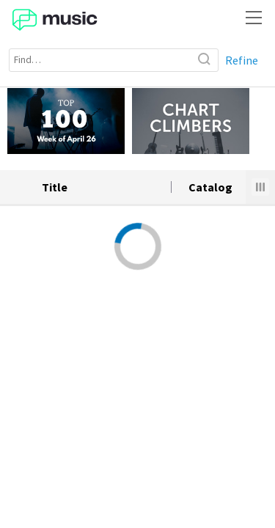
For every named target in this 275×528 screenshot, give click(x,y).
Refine (241, 60)
